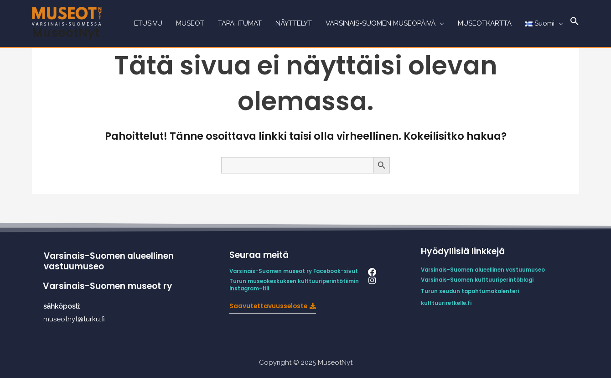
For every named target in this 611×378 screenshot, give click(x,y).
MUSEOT (190, 24)
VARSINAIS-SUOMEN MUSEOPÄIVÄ (380, 24)
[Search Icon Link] (574, 24)
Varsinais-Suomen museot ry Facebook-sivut (295, 271)
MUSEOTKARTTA (485, 24)
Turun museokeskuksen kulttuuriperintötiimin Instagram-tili (296, 284)
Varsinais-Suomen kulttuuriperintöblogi (479, 280)
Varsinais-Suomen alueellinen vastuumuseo (109, 261)
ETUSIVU (148, 24)
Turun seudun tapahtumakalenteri (472, 290)
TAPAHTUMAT (240, 24)
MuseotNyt (66, 32)
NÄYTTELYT (293, 24)
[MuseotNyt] (67, 15)
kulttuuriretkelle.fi (447, 302)
